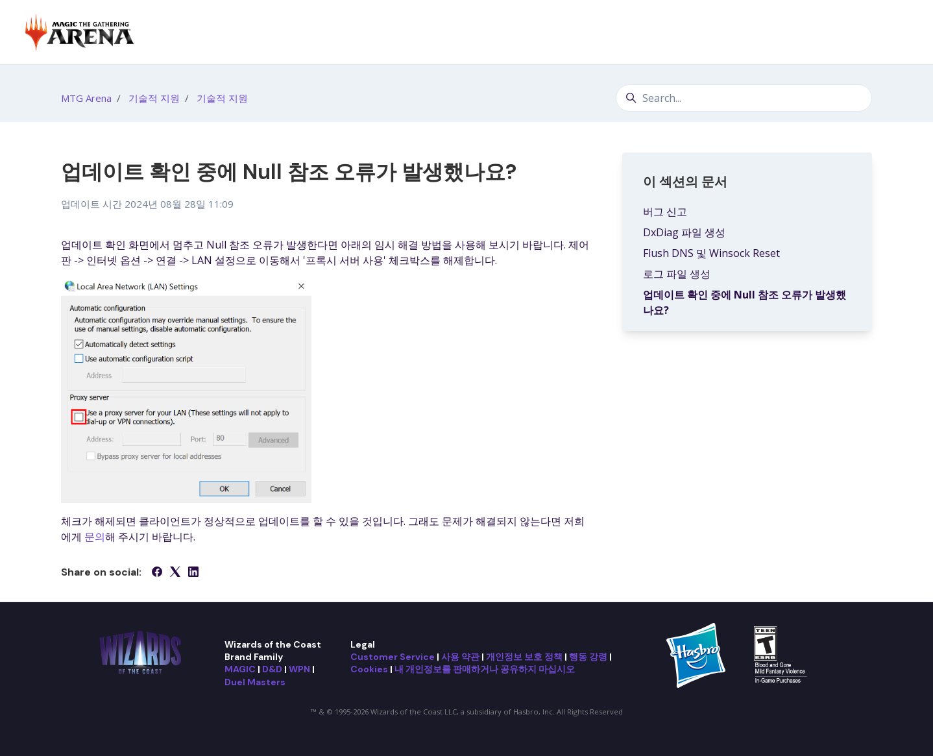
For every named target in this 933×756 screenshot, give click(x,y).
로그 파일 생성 (676, 274)
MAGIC (240, 669)
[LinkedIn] (193, 573)
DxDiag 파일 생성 (684, 232)
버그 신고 (665, 211)
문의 (94, 537)
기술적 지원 (154, 97)
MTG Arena (86, 97)
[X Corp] (175, 573)
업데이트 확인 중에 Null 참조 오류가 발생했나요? (744, 302)
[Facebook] (157, 573)
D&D (272, 669)
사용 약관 (460, 657)
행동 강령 (588, 657)
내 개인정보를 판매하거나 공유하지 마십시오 (484, 669)
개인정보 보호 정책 (524, 657)
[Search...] (744, 98)
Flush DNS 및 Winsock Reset (711, 253)
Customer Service (392, 657)
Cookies (369, 669)
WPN (299, 669)
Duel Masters (254, 682)
